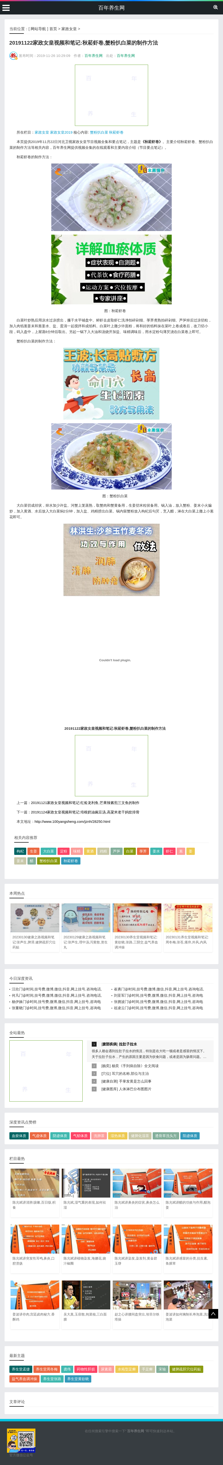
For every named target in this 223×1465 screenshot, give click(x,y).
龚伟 (67, 1369)
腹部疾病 (109, 1044)
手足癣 (147, 1369)
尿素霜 (106, 1369)
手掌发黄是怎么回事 (135, 1081)
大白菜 (48, 851)
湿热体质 (118, 1136)
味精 (76, 851)
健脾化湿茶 (140, 1136)
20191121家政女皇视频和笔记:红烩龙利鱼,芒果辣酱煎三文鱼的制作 (85, 803)
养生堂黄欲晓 (78, 1379)
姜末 (20, 861)
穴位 (106, 1073)
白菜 (129, 851)
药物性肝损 (86, 1369)
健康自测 (109, 1081)
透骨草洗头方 (166, 1136)
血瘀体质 (19, 1136)
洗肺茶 (99, 1136)
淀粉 (63, 851)
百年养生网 (111, 8)
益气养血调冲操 (24, 1379)
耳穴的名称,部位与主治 (130, 1073)
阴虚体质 (60, 1136)
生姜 (33, 851)
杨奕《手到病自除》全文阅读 (135, 1066)
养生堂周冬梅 (47, 1369)
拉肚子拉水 (128, 1044)
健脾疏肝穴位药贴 (186, 1369)
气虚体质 (39, 1136)
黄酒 (90, 851)
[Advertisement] (111, 95)
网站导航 (38, 29)
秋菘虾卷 (116, 132)
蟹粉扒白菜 (99, 132)
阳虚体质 (190, 1136)
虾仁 (169, 851)
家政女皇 (69, 29)
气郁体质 (80, 1136)
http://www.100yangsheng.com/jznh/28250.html (72, 821)
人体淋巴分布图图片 (135, 1089)
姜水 (156, 851)
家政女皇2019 (61, 132)
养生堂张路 (52, 1379)
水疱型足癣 (127, 1369)
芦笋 (116, 851)
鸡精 (103, 851)
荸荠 (143, 851)
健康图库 (109, 1089)
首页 (53, 29)
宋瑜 (162, 1369)
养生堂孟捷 (21, 1369)
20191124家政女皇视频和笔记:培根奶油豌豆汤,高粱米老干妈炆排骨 (85, 812)
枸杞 (20, 851)
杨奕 (106, 1066)
